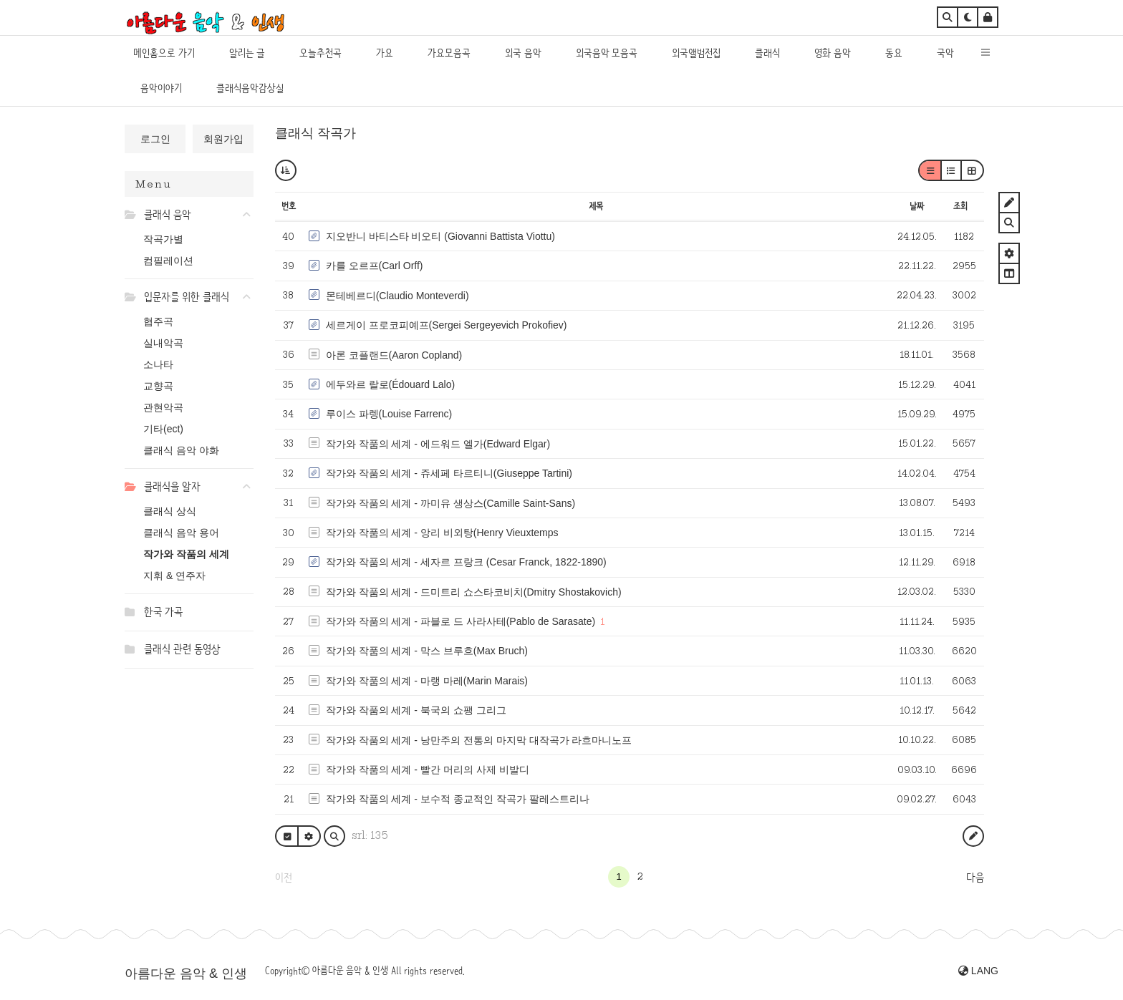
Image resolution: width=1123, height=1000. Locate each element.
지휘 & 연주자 (174, 575)
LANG (978, 970)
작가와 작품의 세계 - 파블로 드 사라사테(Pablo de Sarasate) (461, 621)
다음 (975, 877)
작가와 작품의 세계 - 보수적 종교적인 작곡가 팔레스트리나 (457, 799)
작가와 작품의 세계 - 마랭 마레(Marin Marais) (427, 680)
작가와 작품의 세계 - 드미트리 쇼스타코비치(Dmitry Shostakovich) (474, 592)
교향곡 (158, 386)
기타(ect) (163, 429)
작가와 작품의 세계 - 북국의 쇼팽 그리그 (416, 710)
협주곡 (158, 321)
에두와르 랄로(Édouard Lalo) (391, 384)
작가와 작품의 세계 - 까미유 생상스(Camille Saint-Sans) (450, 503)
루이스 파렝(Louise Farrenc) (389, 413)
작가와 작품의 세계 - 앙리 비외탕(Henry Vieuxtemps (442, 532)
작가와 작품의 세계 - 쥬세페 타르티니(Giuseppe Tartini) (449, 473)
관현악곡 (163, 407)
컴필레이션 (168, 260)
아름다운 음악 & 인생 (186, 973)
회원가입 (223, 139)
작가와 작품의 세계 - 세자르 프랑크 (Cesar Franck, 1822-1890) (466, 562)
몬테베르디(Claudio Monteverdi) (397, 295)
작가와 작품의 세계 (186, 554)
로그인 (155, 139)
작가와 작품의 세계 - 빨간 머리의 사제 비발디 (427, 769)
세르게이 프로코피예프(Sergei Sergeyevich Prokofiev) (446, 325)
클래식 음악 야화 (181, 450)
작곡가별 (163, 239)
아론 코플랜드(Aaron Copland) (394, 355)
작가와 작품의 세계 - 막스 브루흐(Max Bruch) (427, 650)
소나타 (158, 364)
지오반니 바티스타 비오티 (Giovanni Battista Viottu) (440, 236)
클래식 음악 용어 (181, 532)
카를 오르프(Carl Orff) (374, 265)
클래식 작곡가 (315, 133)
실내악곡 (163, 343)
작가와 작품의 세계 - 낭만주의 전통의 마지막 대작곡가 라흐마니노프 (479, 740)
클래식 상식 (169, 511)
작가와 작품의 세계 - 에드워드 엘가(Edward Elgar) (438, 444)
